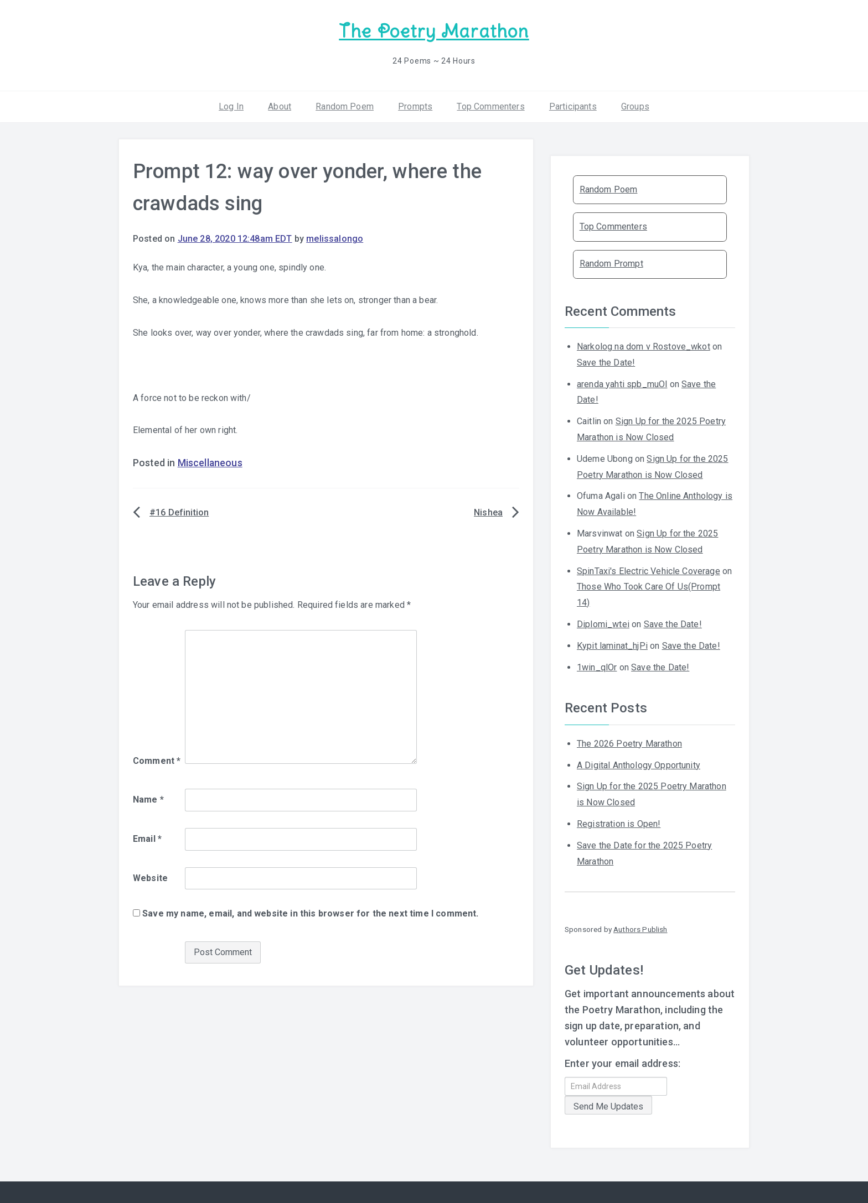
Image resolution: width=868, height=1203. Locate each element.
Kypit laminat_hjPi (612, 644)
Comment (156, 759)
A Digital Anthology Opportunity (638, 763)
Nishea (488, 511)
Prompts (415, 105)
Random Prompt (611, 262)
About (279, 105)
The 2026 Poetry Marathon (629, 742)
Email (147, 837)
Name (148, 798)
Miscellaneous (210, 461)
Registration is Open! (618, 822)
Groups (635, 105)
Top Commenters (490, 105)
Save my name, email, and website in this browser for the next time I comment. (310, 912)
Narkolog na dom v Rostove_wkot (643, 345)
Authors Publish (640, 928)
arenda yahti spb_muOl (622, 382)
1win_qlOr (597, 665)
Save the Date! (606, 361)
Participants (573, 105)
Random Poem (345, 105)
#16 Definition (179, 511)
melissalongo (334, 237)
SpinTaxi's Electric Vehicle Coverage (648, 569)
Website (150, 876)
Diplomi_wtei (603, 623)
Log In (231, 105)
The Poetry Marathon (434, 30)
